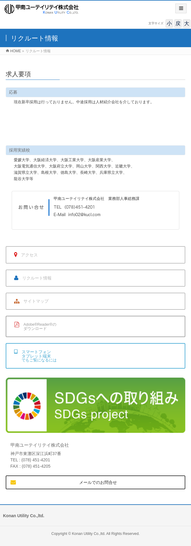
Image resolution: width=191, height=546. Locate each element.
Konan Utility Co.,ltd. (89, 534)
